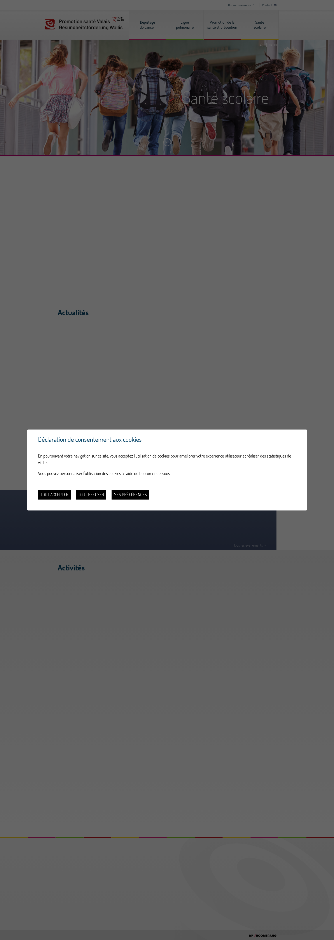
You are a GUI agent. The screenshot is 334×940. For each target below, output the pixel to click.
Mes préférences (130, 494)
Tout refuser (91, 494)
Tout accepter (54, 494)
